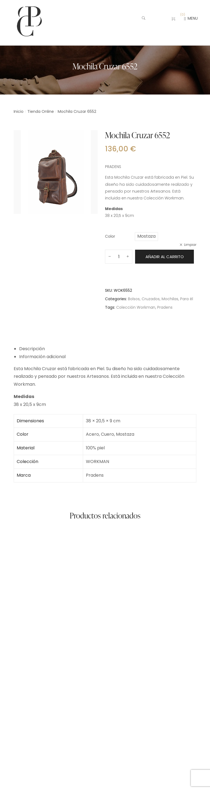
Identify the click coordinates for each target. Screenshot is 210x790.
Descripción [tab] (32, 349)
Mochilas (170, 299)
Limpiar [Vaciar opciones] (190, 244)
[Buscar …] (152, 18)
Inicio (19, 111)
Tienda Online (40, 111)
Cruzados (151, 299)
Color (110, 236)
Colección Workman (135, 307)
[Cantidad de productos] (119, 256)
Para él (186, 299)
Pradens (165, 307)
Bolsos (134, 299)
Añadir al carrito (164, 257)
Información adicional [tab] (42, 356)
